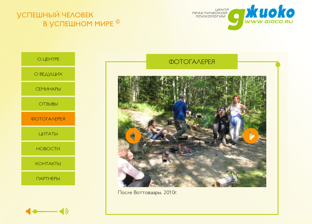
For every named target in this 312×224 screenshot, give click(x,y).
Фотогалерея (48, 119)
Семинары (48, 89)
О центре (48, 59)
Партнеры (48, 179)
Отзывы (48, 104)
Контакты (48, 164)
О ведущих (48, 74)
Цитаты (48, 134)
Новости (48, 149)
